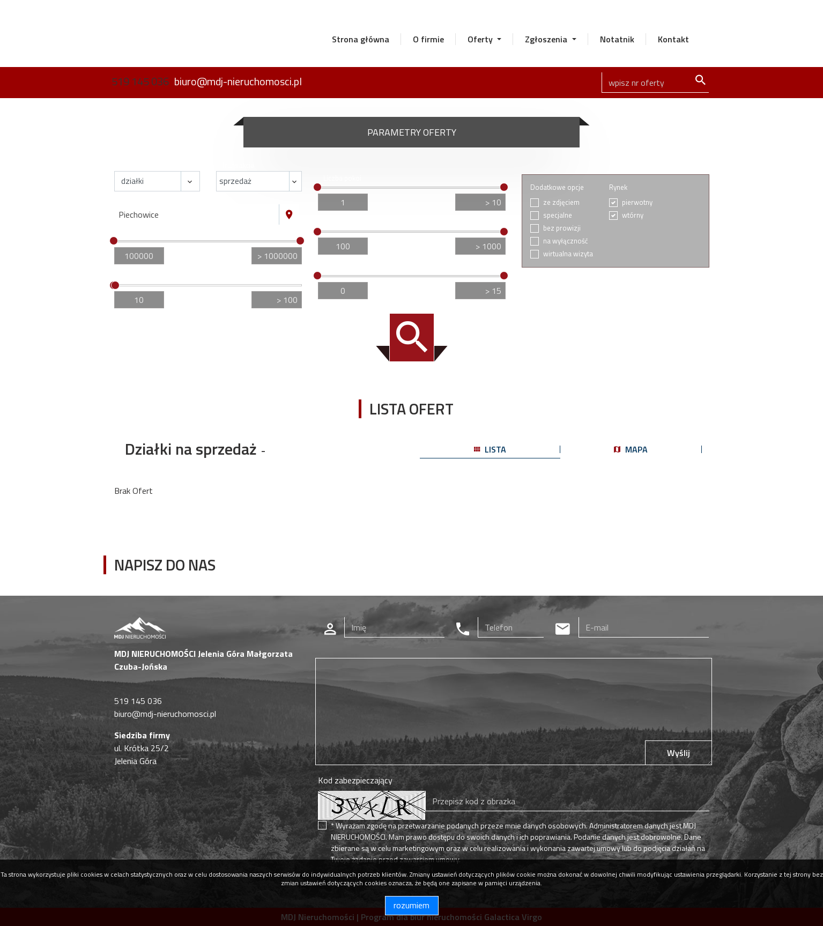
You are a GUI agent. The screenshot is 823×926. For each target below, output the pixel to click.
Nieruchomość (142, 165)
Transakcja (237, 165)
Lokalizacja (136, 199)
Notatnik (617, 39)
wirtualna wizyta (568, 254)
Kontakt (673, 39)
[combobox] (196, 214)
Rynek (618, 187)
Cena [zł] (133, 232)
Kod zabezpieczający (355, 780)
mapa (631, 449)
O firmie (428, 39)
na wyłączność (565, 241)
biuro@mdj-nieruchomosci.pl (238, 81)
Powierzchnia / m (148, 276)
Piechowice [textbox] (138, 214)
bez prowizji (562, 228)
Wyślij (678, 752)
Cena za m (340, 223)
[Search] (655, 82)
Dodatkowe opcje (557, 187)
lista (490, 449)
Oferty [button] (481, 39)
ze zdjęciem (561, 202)
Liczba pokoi (342, 178)
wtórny (632, 215)
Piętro (332, 267)
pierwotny (637, 202)
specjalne (557, 215)
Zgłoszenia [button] (547, 39)
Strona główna (360, 39)
